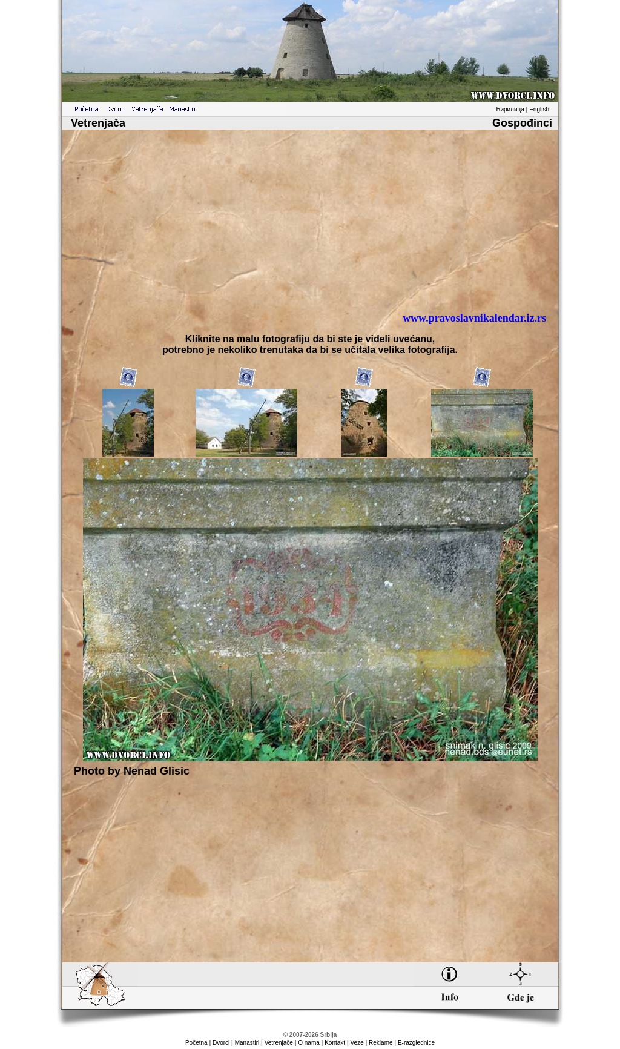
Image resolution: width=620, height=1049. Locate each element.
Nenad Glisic (157, 771)
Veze (356, 1042)
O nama (309, 1042)
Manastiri (247, 1042)
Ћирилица (509, 109)
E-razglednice (416, 1042)
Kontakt (335, 1042)
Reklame (380, 1042)
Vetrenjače (279, 1042)
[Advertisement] (310, 216)
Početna (196, 1042)
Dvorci (221, 1042)
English (539, 109)
